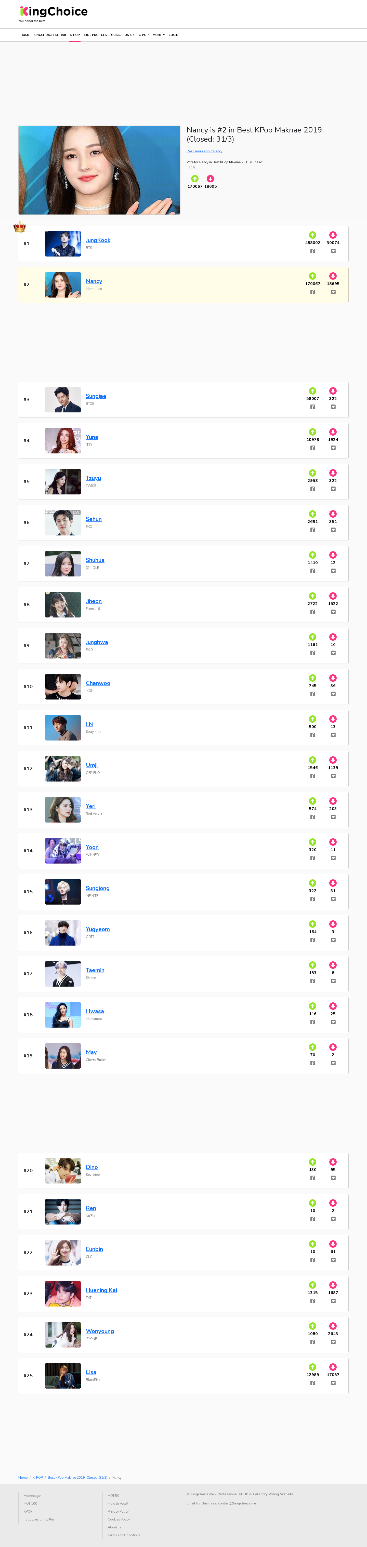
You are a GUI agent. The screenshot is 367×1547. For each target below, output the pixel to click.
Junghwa (97, 642)
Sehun (94, 519)
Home (25, 35)
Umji (92, 765)
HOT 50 (113, 1496)
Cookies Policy (119, 1519)
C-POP (144, 35)
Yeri (91, 806)
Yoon (92, 847)
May (91, 1052)
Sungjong (98, 888)
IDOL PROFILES (95, 35)
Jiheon (94, 601)
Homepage (32, 1496)
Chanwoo (98, 683)
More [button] (157, 35)
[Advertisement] (171, 77)
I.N (89, 724)
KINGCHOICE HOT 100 (50, 35)
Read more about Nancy (204, 151)
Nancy (94, 281)
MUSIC (116, 35)
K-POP (75, 35)
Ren (91, 1208)
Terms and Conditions (124, 1535)
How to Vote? (118, 1503)
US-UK (130, 35)
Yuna (92, 437)
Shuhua (95, 560)
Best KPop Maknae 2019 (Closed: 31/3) (77, 1477)
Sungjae (96, 396)
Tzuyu (93, 478)
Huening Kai (101, 1290)
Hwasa (95, 1011)
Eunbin (94, 1249)
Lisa (91, 1372)
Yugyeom (98, 929)
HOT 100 (30, 1503)
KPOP (28, 1511)
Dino (92, 1167)
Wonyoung (100, 1331)
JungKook (98, 240)
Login (173, 35)
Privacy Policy (118, 1511)
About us (114, 1527)
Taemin (95, 970)
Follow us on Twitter (39, 1519)
